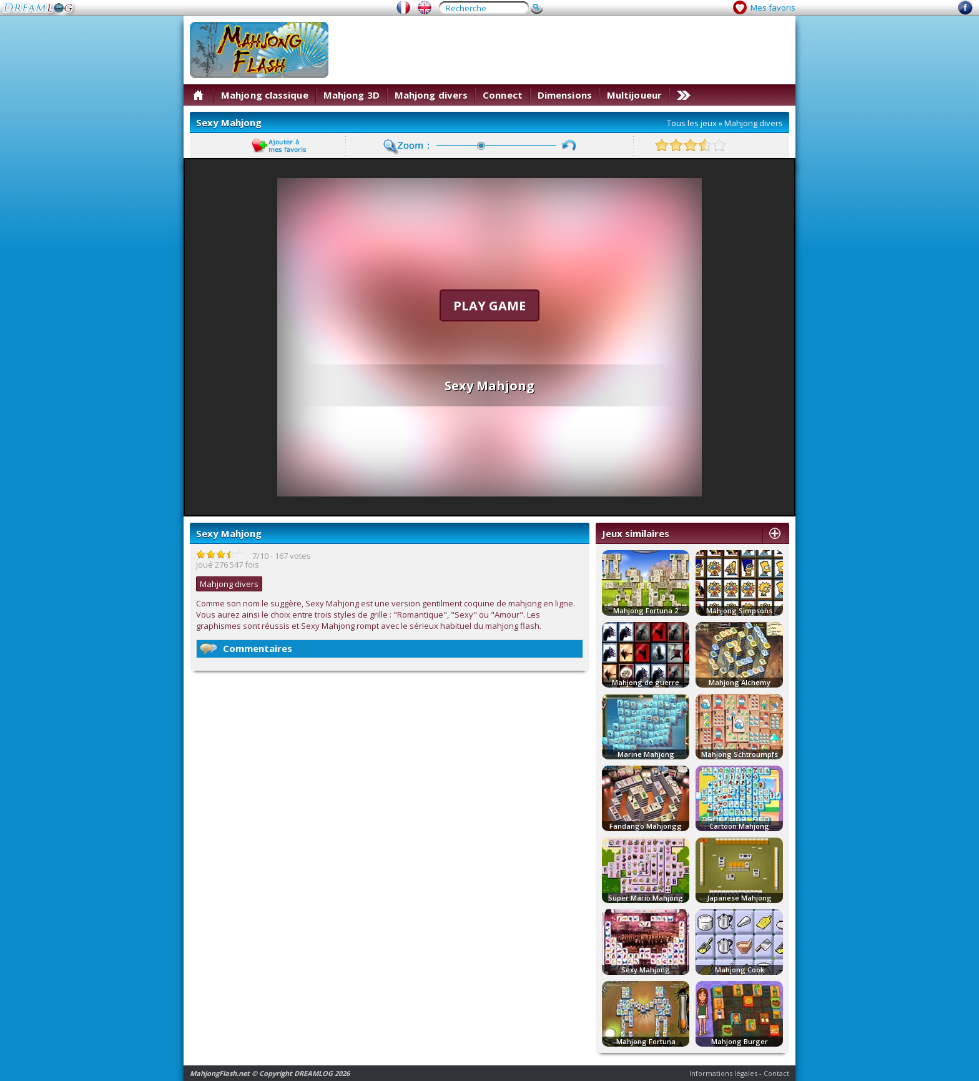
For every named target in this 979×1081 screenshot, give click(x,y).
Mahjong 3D (351, 95)
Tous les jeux (692, 123)
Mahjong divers (431, 95)
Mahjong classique (264, 95)
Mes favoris (772, 7)
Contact (776, 1073)
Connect (503, 95)
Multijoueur (634, 95)
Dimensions (565, 95)
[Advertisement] (562, 50)
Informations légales (723, 1073)
